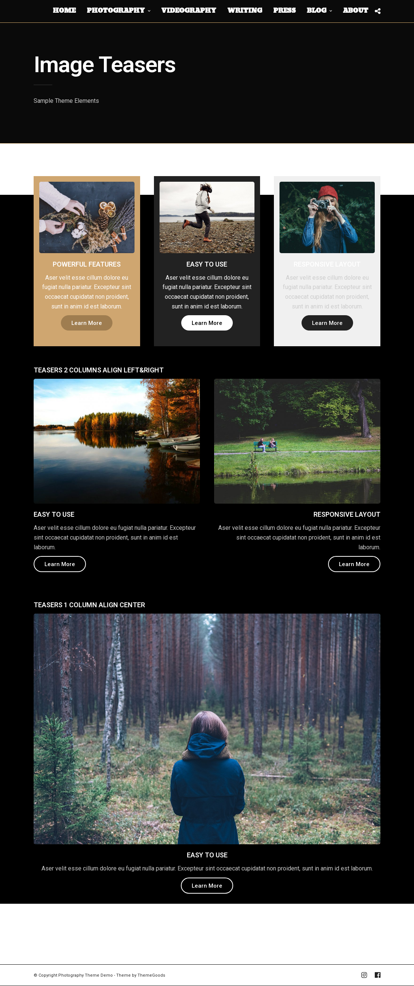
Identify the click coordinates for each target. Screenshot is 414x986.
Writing (244, 10)
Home (64, 10)
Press (284, 10)
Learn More (86, 323)
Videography (188, 10)
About (355, 10)
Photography (116, 10)
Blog (316, 10)
